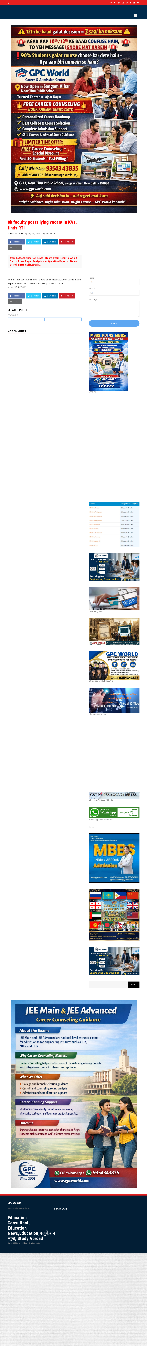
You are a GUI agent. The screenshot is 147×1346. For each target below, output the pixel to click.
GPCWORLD (52, 233)
